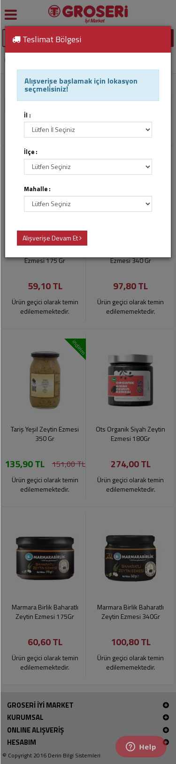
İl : (27, 115)
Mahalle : (37, 189)
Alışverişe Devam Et (52, 238)
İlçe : (31, 151)
